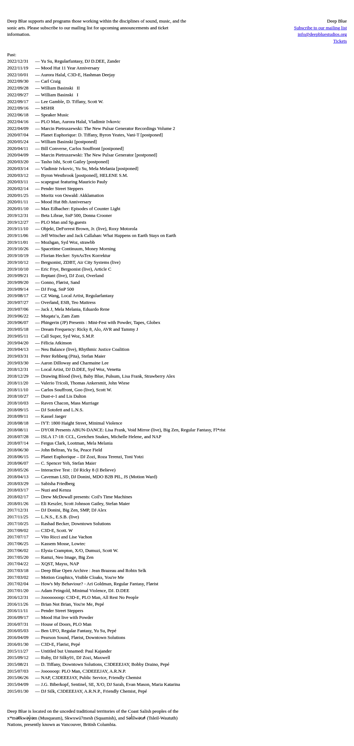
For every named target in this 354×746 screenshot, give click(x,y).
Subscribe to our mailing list (320, 27)
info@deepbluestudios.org (322, 34)
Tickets (340, 41)
